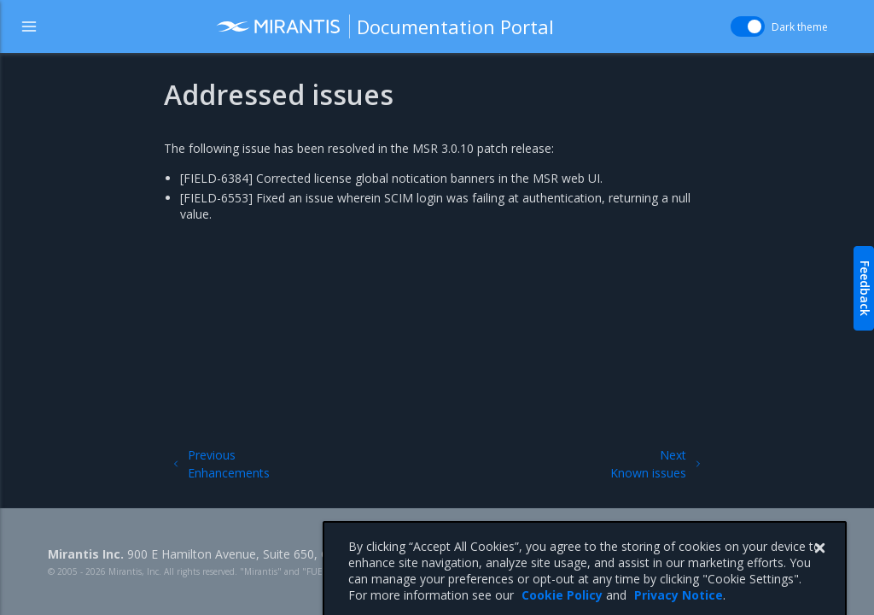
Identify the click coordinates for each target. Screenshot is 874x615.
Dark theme (800, 27)
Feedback (865, 288)
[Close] (819, 567)
